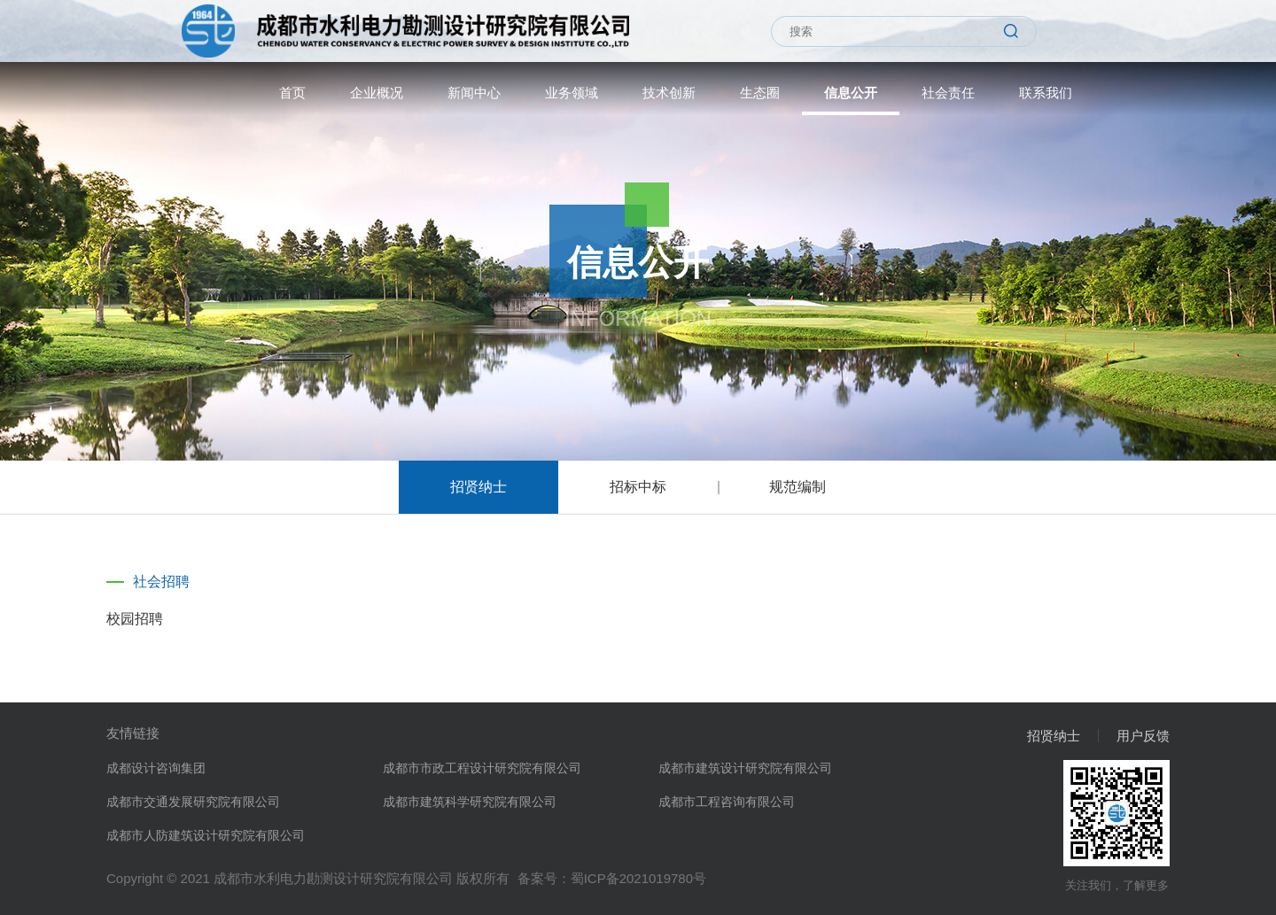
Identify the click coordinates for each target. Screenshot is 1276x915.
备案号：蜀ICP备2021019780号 (611, 878)
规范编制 (797, 486)
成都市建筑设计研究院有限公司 (745, 768)
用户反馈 (1143, 735)
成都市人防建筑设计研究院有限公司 (205, 835)
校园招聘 (134, 618)
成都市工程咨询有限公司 (726, 802)
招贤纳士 (478, 486)
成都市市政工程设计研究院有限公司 (482, 768)
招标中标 (638, 486)
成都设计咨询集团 (156, 768)
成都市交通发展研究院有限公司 (193, 802)
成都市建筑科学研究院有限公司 (469, 802)
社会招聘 (161, 581)
